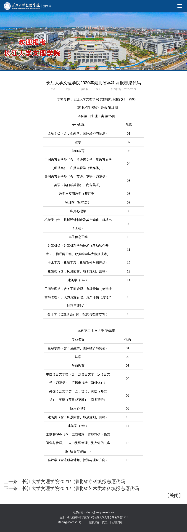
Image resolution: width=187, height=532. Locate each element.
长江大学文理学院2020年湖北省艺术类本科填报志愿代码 (80, 488)
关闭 (174, 495)
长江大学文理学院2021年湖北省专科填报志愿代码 (73, 481)
